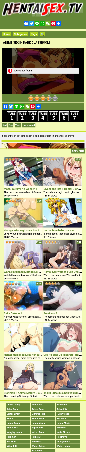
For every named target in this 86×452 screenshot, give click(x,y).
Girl (5, 125)
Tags (34, 34)
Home (6, 34)
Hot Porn (61, 418)
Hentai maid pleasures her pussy (24, 354)
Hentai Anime (13, 423)
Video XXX (12, 446)
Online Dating (13, 404)
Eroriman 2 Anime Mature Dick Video (26, 392)
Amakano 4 (50, 313)
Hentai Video (38, 423)
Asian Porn (12, 409)
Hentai (10, 418)
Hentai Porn (38, 418)
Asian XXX (62, 409)
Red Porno (62, 437)
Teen (17, 125)
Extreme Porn (38, 413)
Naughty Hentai (14, 432)
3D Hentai (62, 404)
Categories (20, 34)
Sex (11, 125)
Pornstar (36, 437)
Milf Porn (61, 427)
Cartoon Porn (13, 413)
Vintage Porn (63, 441)
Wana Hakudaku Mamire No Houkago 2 (28, 271)
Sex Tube (11, 441)
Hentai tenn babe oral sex (58, 230)
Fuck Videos (63, 413)
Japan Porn (37, 427)
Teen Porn (37, 441)
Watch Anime (38, 446)
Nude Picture (63, 432)
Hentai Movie (63, 423)
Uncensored (29, 125)
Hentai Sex (12, 427)
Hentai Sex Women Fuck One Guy (63, 271)
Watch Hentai (63, 446)
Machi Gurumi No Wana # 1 (20, 188)
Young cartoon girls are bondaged (24, 230)
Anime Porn (38, 409)
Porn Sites (37, 404)
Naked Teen (38, 432)
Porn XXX (11, 437)
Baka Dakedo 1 (13, 313)
